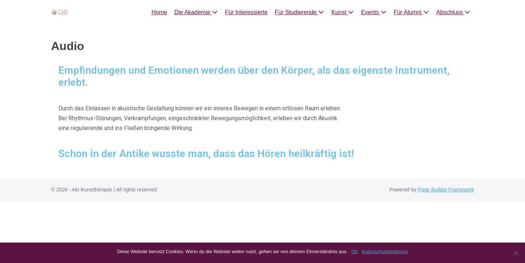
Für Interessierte (246, 12)
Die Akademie (196, 12)
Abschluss (453, 12)
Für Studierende (299, 12)
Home (159, 12)
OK (354, 251)
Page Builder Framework (446, 190)
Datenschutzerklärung (385, 251)
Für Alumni (411, 12)
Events (373, 12)
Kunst (342, 12)
